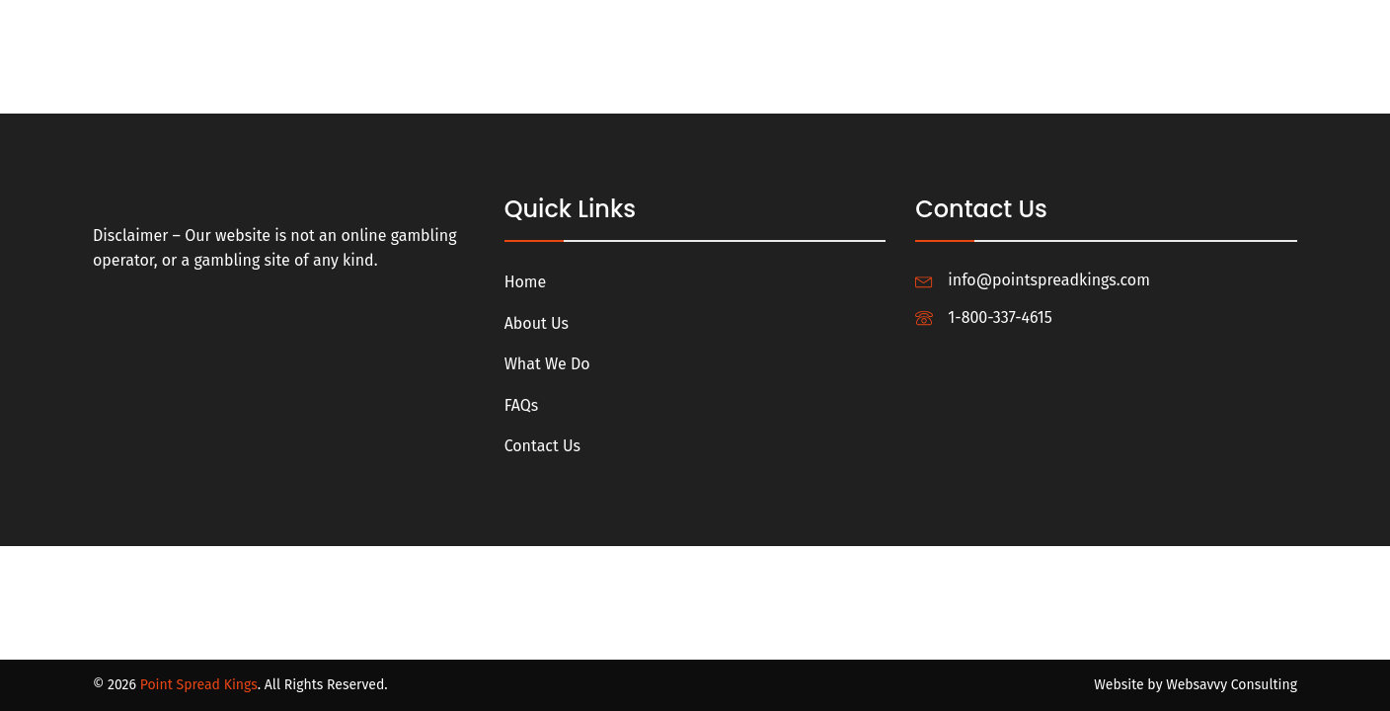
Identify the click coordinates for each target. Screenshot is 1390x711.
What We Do (744, 22)
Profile (1180, 22)
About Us (634, 22)
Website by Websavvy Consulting (1195, 684)
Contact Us (929, 22)
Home (547, 22)
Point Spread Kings (199, 684)
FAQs (838, 22)
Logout (1268, 22)
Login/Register (1061, 22)
